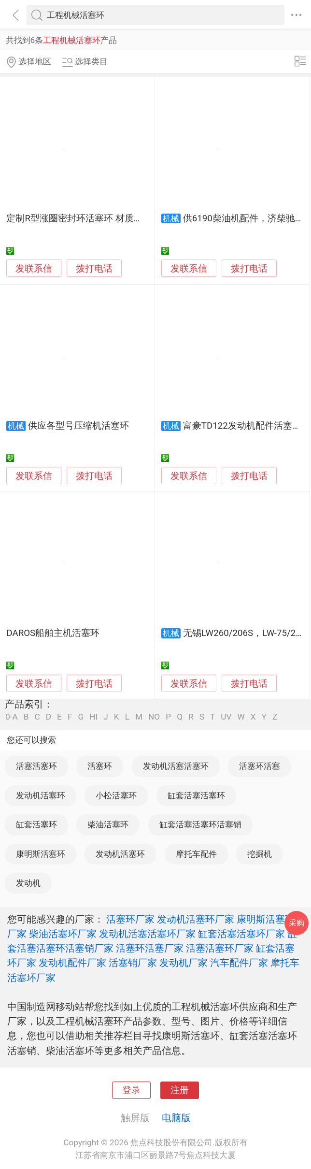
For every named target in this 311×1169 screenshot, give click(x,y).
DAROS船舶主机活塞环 (52, 633)
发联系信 (33, 268)
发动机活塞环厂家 (195, 919)
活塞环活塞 (259, 766)
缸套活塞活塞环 (196, 795)
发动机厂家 (183, 962)
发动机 (28, 883)
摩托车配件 (196, 854)
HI (93, 717)
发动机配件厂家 (72, 962)
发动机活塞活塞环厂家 (147, 933)
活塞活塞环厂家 (220, 948)
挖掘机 (259, 854)
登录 (131, 1090)
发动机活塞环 (40, 795)
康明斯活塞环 (40, 854)
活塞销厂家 (133, 962)
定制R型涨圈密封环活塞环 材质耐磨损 (83, 218)
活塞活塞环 (36, 766)
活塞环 (99, 766)
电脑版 (176, 1118)
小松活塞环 (116, 795)
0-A (11, 717)
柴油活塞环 (107, 824)
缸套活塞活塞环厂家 (241, 933)
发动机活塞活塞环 (176, 766)
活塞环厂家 (130, 919)
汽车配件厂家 (239, 962)
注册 (179, 1090)
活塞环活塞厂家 (150, 948)
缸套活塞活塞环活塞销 (200, 824)
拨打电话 (94, 268)
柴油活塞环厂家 (63, 933)
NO (154, 717)
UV (226, 717)
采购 (296, 922)
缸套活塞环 (36, 824)
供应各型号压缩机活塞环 (78, 425)
